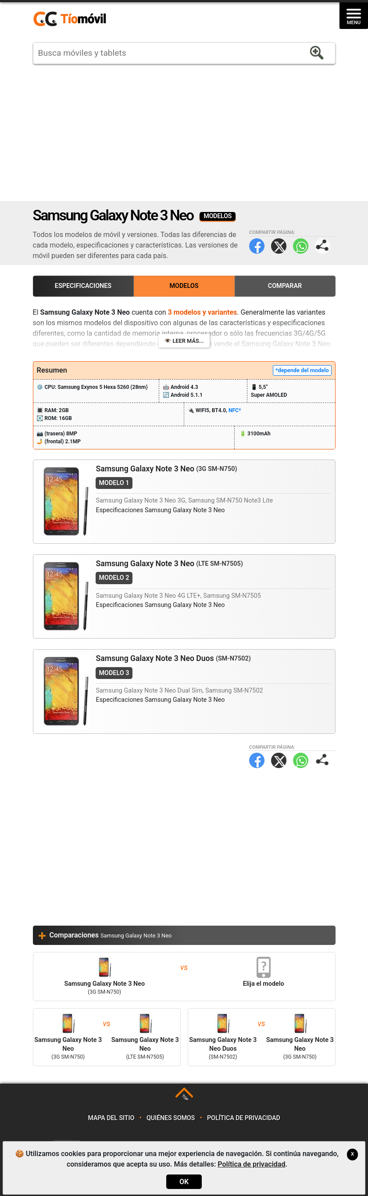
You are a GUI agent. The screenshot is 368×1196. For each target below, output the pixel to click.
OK (184, 1182)
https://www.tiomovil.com (82, 19)
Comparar (285, 286)
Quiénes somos (170, 1118)
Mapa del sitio (111, 1118)
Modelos (183, 286)
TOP (185, 1098)
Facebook (256, 246)
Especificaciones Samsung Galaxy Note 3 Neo (160, 510)
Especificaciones (83, 286)
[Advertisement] (184, 132)
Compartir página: (322, 246)
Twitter (278, 246)
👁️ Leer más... (184, 341)
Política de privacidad (243, 1118)
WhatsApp (300, 246)
